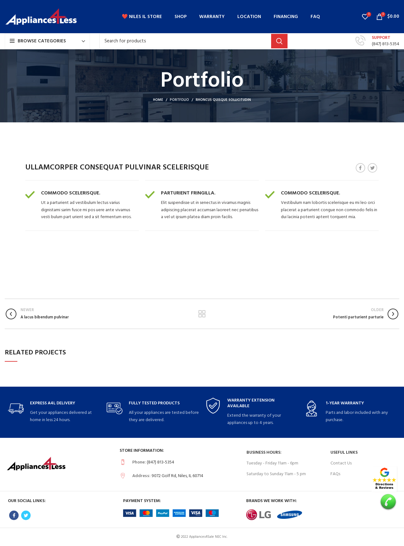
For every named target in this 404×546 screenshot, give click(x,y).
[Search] (193, 41)
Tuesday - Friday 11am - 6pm (272, 463)
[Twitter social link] (372, 168)
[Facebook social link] (360, 168)
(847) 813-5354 (385, 44)
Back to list (201, 314)
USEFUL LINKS (344, 452)
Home (158, 99)
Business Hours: (264, 452)
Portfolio (179, 100)
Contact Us (341, 463)
